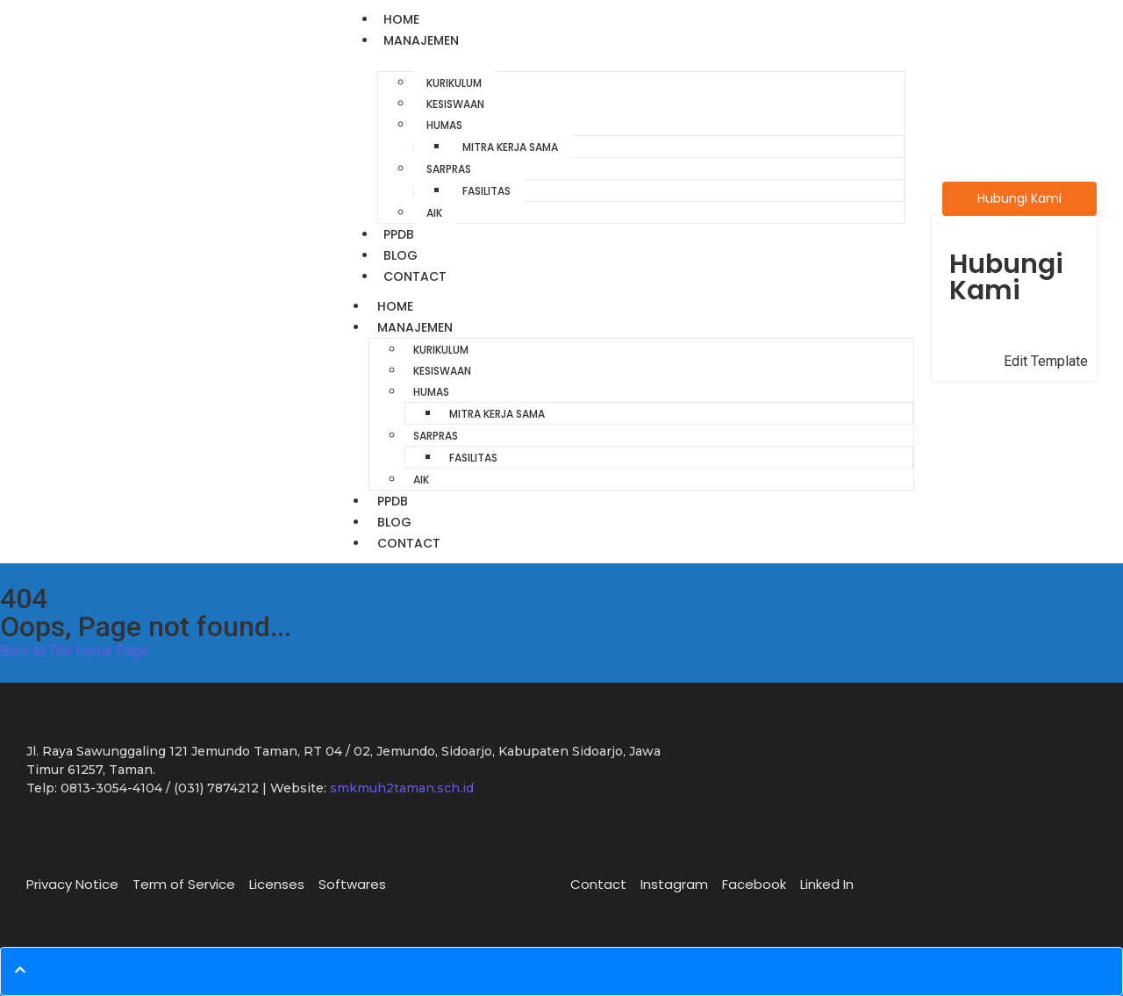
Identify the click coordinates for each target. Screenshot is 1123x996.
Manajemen (421, 40)
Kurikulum (454, 82)
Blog (400, 255)
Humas (444, 125)
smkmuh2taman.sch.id (402, 788)
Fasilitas (486, 190)
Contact (415, 276)
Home (401, 19)
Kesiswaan (455, 104)
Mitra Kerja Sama (510, 147)
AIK (434, 212)
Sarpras (448, 168)
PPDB (398, 234)
